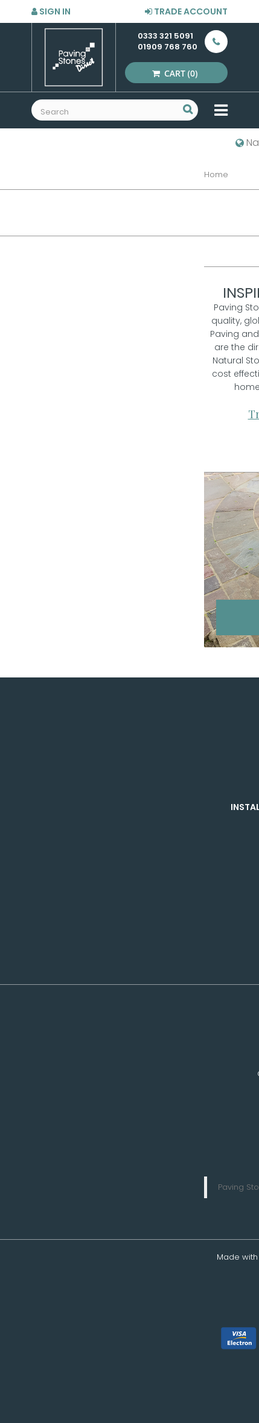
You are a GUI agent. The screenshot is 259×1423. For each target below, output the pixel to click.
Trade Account (186, 11)
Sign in (51, 11)
